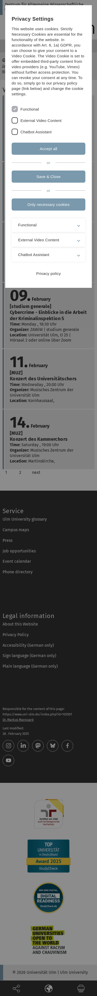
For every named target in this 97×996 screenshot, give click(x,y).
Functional (29, 109)
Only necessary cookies (48, 204)
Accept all (48, 148)
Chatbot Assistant (36, 132)
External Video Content (41, 120)
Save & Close (48, 176)
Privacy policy (48, 273)
